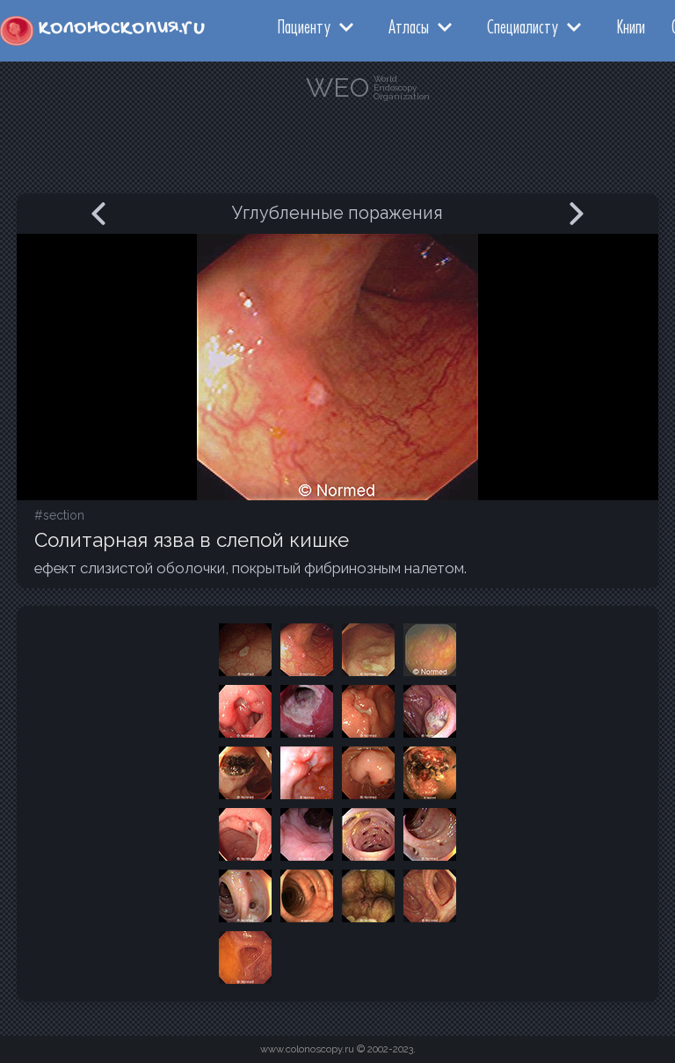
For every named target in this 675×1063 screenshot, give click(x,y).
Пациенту (303, 26)
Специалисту (522, 26)
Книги (630, 26)
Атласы (408, 26)
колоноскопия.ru (122, 27)
